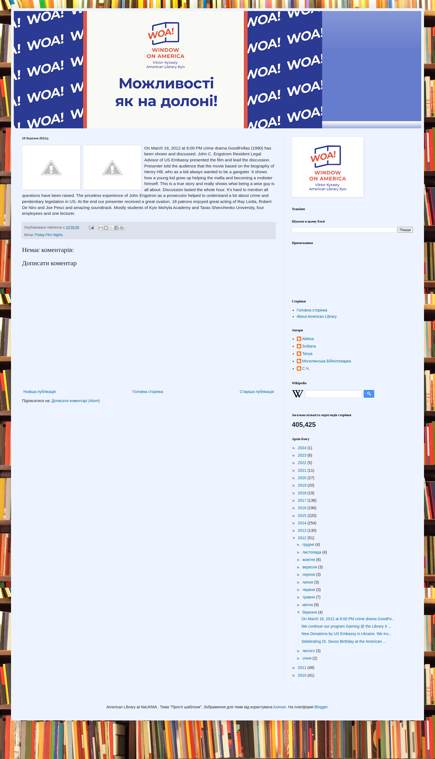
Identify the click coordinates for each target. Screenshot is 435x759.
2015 (303, 515)
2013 (303, 530)
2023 (303, 455)
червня (309, 589)
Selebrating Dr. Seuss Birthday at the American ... (343, 641)
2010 (303, 675)
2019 (303, 485)
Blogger (320, 707)
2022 (303, 462)
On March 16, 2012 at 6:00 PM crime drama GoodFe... (348, 619)
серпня (309, 574)
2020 (303, 478)
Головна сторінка (147, 391)
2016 (303, 508)
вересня (310, 567)
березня (310, 612)
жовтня (309, 559)
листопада (312, 552)
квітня (308, 605)
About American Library (317, 316)
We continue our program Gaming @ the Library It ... (346, 626)
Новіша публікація (39, 391)
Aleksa (308, 339)
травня (309, 597)
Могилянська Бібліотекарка (326, 361)
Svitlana (309, 346)
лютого (309, 651)
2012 (303, 538)
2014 (303, 523)
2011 (303, 667)
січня (307, 658)
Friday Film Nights (49, 235)
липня (308, 582)
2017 (303, 500)
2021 (303, 470)
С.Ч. (306, 368)
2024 (303, 448)
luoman (279, 707)
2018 (303, 493)
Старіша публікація (257, 391)
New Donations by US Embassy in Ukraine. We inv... (346, 633)
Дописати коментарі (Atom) (75, 401)
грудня (308, 544)
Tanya (307, 353)
